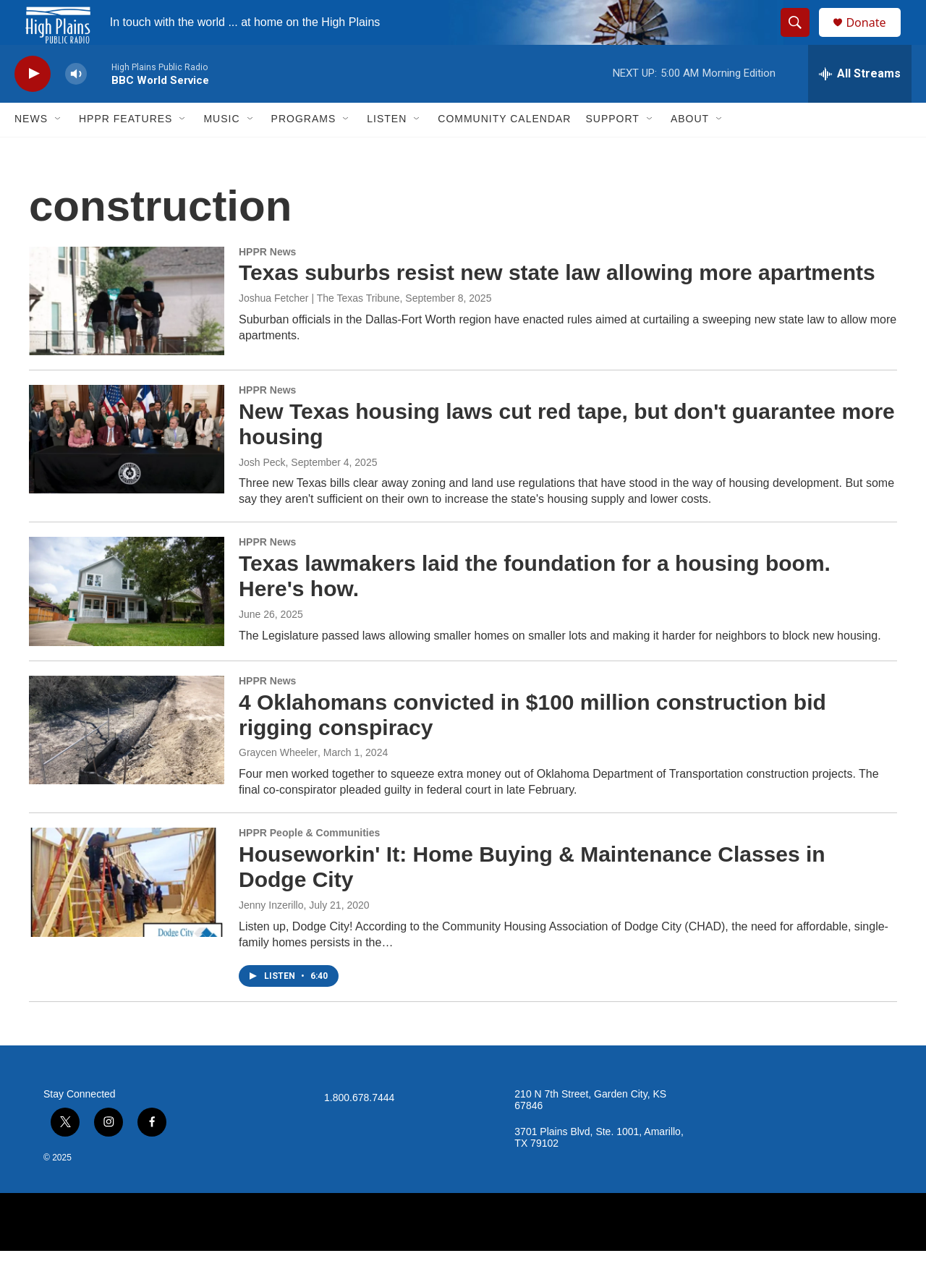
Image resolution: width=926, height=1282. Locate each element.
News (31, 150)
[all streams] (860, 105)
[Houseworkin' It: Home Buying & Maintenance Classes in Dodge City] (126, 913)
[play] (32, 105)
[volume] (76, 105)
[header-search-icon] (801, 38)
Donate (874, 38)
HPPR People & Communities (309, 864)
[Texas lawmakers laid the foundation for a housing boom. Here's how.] (126, 623)
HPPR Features (125, 150)
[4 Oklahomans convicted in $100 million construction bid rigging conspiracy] (126, 761)
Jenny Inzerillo (271, 936)
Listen (387, 150)
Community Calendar (504, 150)
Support (612, 150)
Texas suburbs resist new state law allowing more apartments (557, 304)
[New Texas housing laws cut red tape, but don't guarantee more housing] (126, 470)
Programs (303, 150)
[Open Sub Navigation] (58, 150)
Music (221, 150)
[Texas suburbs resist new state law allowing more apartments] (126, 332)
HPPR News (267, 283)
